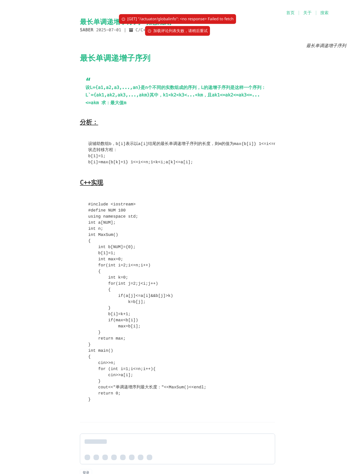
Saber (86, 30)
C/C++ (142, 30)
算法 (164, 30)
